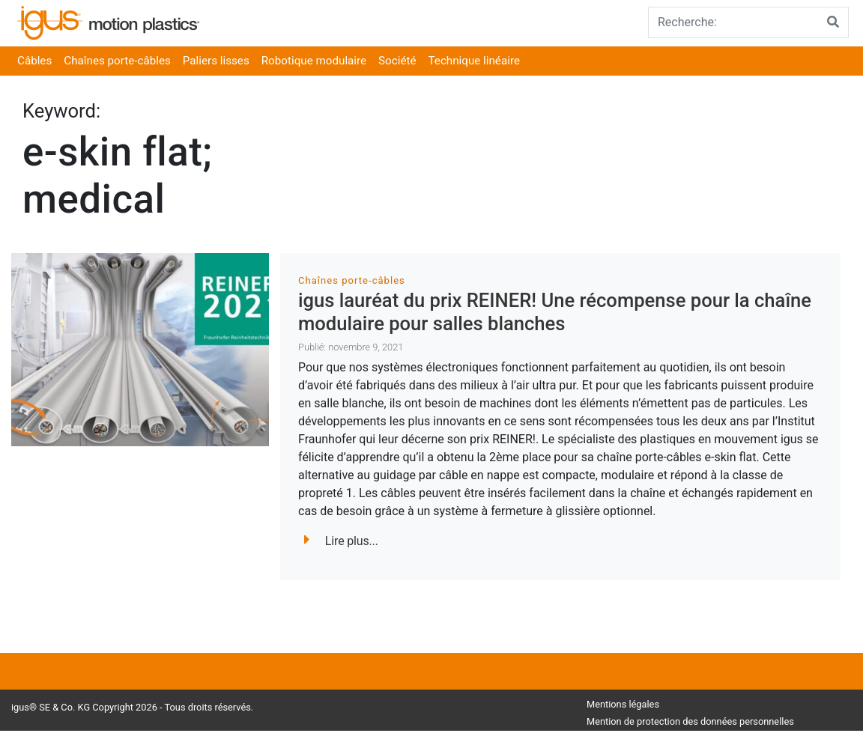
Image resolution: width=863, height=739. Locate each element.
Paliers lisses (216, 60)
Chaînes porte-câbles (117, 60)
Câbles (34, 60)
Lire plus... (341, 541)
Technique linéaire (474, 60)
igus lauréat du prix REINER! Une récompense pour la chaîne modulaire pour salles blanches (554, 312)
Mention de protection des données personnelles (690, 721)
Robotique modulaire (313, 60)
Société (397, 60)
